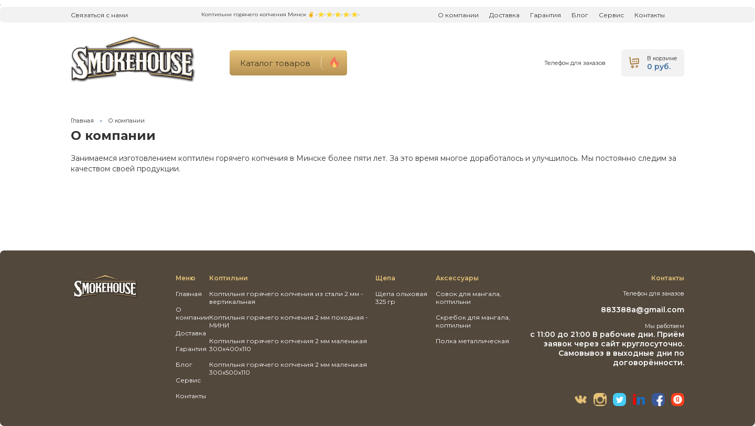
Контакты (649, 15)
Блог (579, 15)
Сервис (611, 15)
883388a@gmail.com (642, 309)
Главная (82, 120)
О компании (458, 15)
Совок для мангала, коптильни (468, 297)
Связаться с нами (99, 15)
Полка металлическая (472, 341)
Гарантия (545, 15)
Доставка (504, 15)
